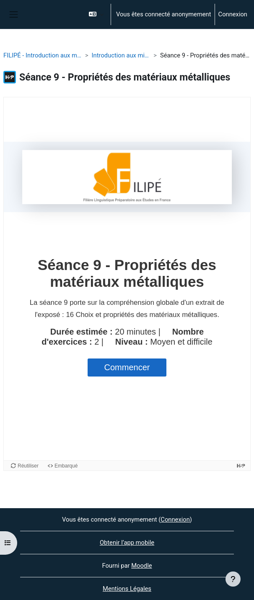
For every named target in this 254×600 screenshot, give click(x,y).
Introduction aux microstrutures (121, 55)
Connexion (232, 14)
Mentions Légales (127, 588)
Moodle (141, 565)
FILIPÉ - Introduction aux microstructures (42, 55)
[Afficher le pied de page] (233, 579)
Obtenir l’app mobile (127, 542)
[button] (96, 14)
